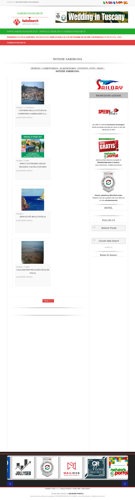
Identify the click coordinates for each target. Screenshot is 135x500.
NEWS (100, 68)
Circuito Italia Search (109, 241)
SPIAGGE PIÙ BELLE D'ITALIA (33, 217)
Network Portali (108, 228)
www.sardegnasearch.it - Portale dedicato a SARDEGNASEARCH (46, 31)
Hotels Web (76, 489)
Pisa (53, 489)
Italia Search (86, 489)
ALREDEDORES (68, 68)
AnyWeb (48, 489)
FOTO (92, 68)
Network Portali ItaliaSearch (27, 2)
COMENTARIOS (50, 68)
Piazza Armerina (65, 489)
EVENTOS (83, 68)
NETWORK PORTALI (76, 494)
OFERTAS (35, 68)
